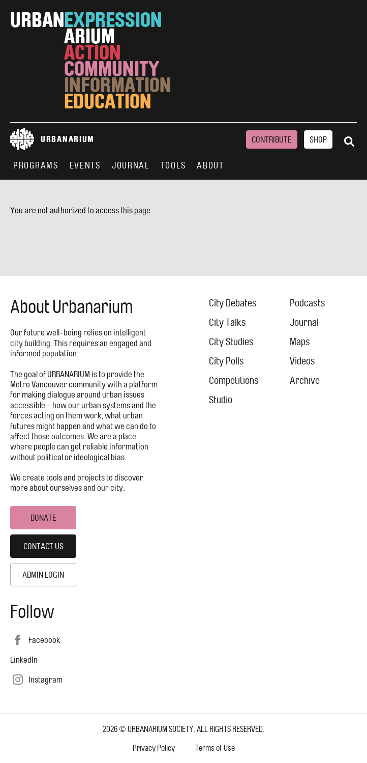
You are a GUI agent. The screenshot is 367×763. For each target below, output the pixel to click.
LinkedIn (24, 660)
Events (85, 165)
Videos (302, 361)
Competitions (234, 380)
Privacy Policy (154, 748)
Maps (300, 342)
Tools (173, 165)
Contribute (272, 139)
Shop (318, 139)
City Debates (233, 303)
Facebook (44, 640)
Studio (220, 400)
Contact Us (43, 546)
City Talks (227, 322)
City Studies (231, 342)
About (210, 165)
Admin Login (43, 575)
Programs (35, 165)
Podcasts (307, 303)
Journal (130, 165)
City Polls (226, 361)
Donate (43, 518)
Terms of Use (215, 748)
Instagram (45, 679)
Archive (305, 380)
